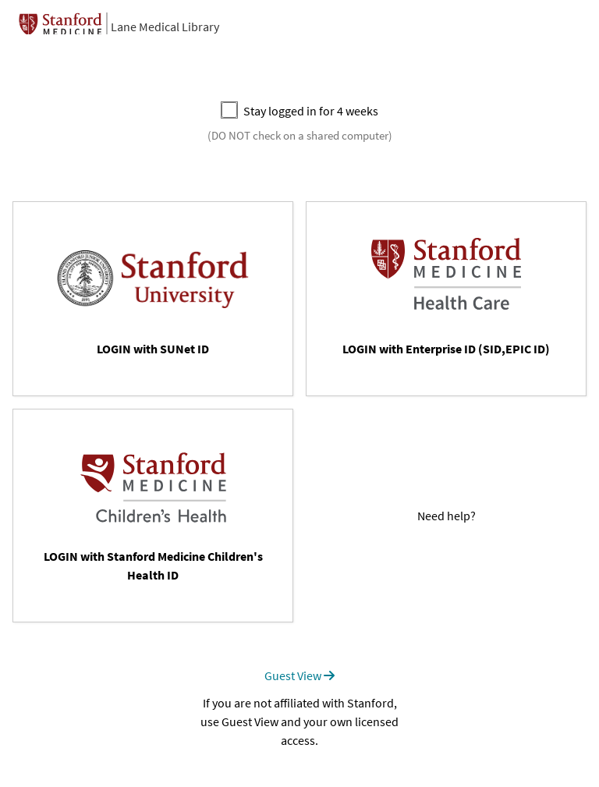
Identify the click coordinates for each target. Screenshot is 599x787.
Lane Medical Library (165, 26)
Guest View (299, 675)
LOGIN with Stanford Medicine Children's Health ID (153, 565)
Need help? (446, 515)
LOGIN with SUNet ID (153, 348)
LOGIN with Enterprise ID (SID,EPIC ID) (446, 348)
